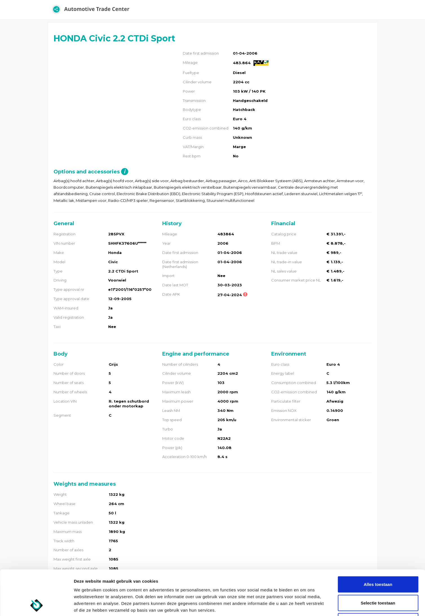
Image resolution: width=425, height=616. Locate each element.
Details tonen (304, 604)
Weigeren (377, 579)
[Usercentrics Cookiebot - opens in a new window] (36, 605)
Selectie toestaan (378, 560)
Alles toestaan (378, 542)
